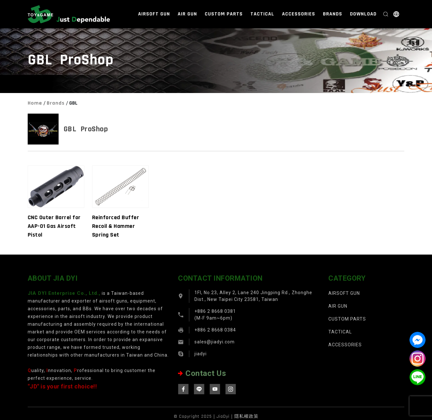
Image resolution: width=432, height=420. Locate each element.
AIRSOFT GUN (154, 14)
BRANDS (332, 14)
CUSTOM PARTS (224, 14)
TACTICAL (262, 14)
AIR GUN (187, 14)
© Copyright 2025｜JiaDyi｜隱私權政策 (216, 416)
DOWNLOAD (363, 14)
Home (35, 103)
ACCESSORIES (298, 14)
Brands (56, 103)
